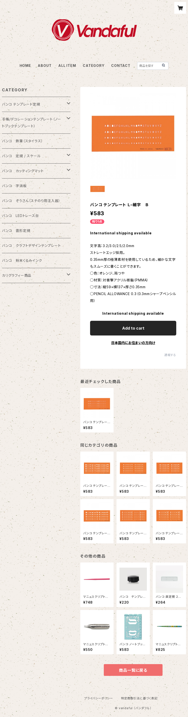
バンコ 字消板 (14, 186)
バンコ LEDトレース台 (20, 216)
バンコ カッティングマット (23, 171)
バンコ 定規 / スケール (21, 156)
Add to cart (133, 328)
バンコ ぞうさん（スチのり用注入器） (31, 201)
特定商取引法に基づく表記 (139, 698)
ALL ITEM (67, 65)
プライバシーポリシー (98, 698)
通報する (170, 355)
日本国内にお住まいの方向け (133, 343)
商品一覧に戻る (133, 670)
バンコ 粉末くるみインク (22, 260)
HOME (25, 65)
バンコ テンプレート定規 (21, 104)
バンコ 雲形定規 (16, 230)
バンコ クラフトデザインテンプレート (31, 245)
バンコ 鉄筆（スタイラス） (22, 141)
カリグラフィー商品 (16, 275)
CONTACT (120, 65)
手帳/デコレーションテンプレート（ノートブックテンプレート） (31, 122)
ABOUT (44, 65)
